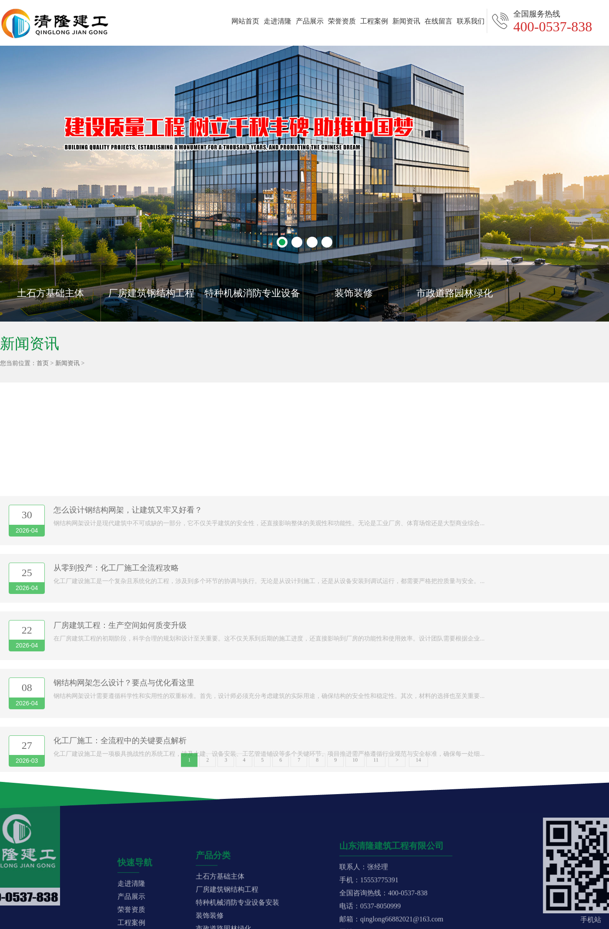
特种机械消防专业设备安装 (252, 305)
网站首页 (245, 21)
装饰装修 (354, 293)
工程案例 (374, 21)
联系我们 (471, 21)
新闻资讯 (406, 21)
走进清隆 (277, 21)
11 (375, 763)
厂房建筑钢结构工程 (151, 293)
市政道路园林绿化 (454, 293)
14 (418, 763)
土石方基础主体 (50, 293)
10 (355, 763)
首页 (43, 365)
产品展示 (310, 21)
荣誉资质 (342, 21)
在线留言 (438, 21)
